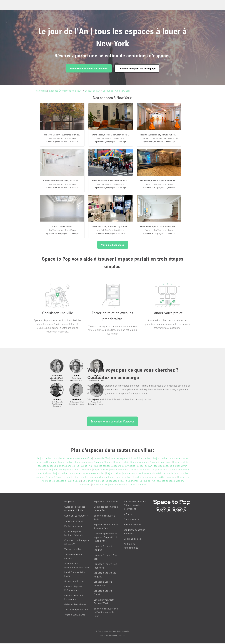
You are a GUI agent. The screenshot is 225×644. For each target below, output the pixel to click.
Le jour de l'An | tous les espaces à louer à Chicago (85, 462)
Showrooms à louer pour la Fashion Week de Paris (106, 613)
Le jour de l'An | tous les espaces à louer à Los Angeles (106, 466)
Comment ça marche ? (76, 516)
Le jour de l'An (92, 90)
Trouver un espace (73, 521)
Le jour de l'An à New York (116, 90)
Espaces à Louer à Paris (106, 502)
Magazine (69, 502)
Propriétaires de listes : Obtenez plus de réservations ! (135, 506)
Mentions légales (132, 539)
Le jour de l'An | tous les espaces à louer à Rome (88, 477)
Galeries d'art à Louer (75, 605)
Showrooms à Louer (74, 582)
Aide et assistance (132, 525)
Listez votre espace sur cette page (136, 68)
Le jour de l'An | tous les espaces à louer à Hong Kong (142, 462)
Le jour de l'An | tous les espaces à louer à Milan (78, 474)
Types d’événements (74, 615)
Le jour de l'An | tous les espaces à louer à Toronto (119, 485)
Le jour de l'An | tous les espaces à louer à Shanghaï (110, 481)
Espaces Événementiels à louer (65, 90)
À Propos (127, 515)
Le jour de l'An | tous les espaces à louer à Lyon (162, 466)
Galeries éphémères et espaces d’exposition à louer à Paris (105, 538)
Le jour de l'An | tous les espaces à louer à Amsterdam (122, 459)
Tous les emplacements (76, 610)
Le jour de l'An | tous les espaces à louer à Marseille (63, 470)
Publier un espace (73, 527)
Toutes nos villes (72, 550)
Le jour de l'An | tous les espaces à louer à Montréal (133, 474)
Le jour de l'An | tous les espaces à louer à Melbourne (121, 470)
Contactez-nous (131, 520)
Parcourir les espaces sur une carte (89, 68)
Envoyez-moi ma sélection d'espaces (112, 422)
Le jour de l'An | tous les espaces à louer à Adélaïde (64, 459)
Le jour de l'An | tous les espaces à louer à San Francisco (146, 477)
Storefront (41, 90)
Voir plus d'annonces (112, 244)
